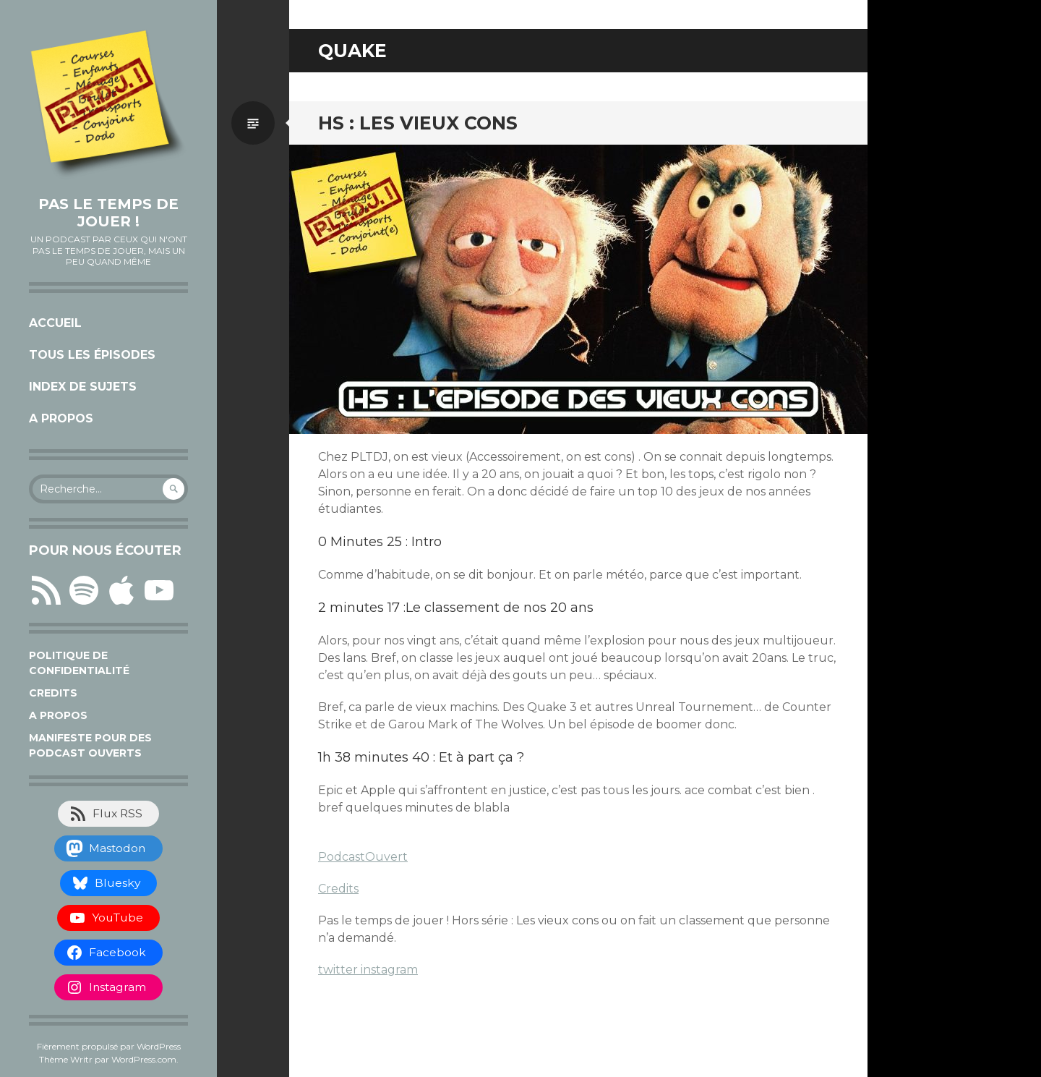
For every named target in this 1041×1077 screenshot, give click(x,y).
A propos (61, 418)
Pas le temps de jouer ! (108, 212)
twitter (339, 969)
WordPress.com (143, 1059)
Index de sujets (83, 386)
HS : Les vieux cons (418, 123)
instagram (389, 969)
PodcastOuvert (363, 857)
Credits (53, 692)
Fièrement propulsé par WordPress (109, 1046)
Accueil (55, 323)
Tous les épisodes (92, 355)
